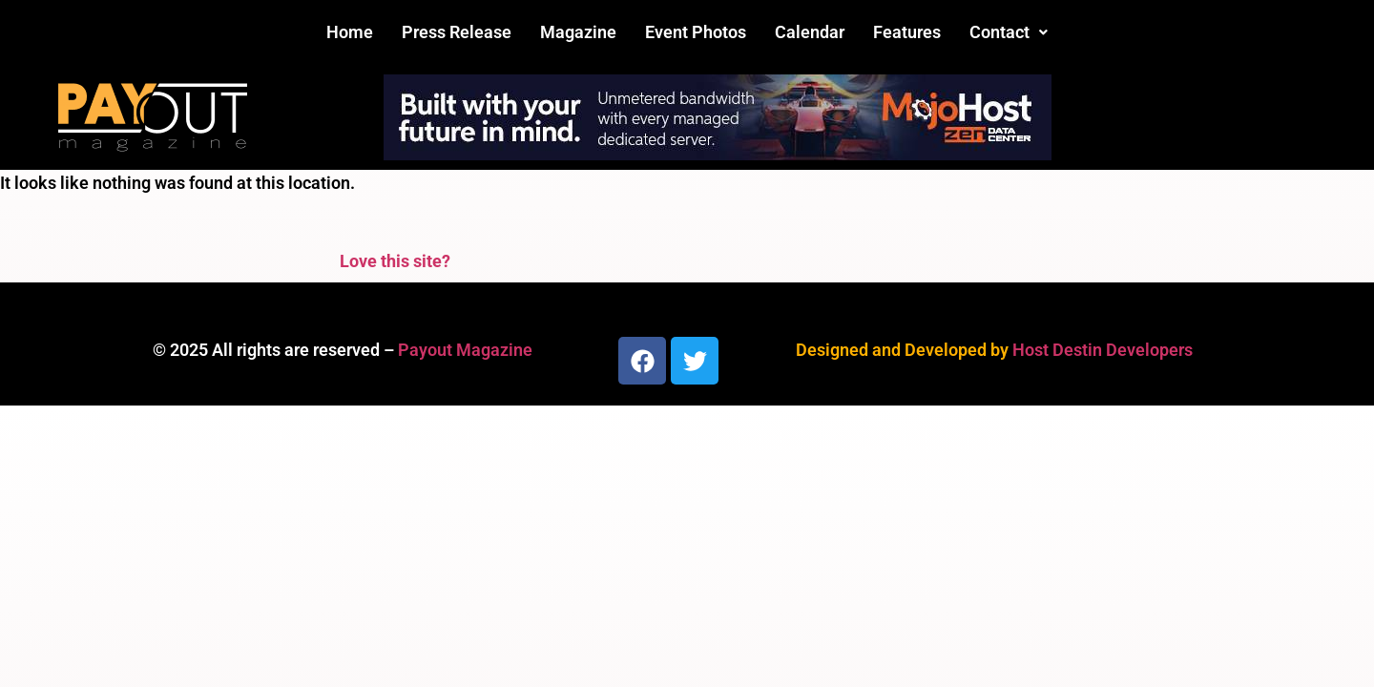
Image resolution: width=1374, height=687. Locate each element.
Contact (1008, 32)
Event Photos (695, 32)
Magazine (578, 32)
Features (907, 32)
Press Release (456, 32)
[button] (1008, 32)
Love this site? (395, 261)
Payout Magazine (465, 350)
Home (349, 32)
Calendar (809, 32)
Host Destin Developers (1102, 350)
